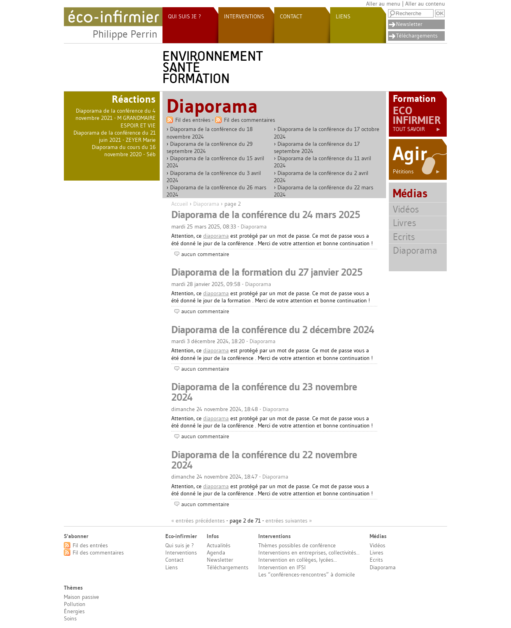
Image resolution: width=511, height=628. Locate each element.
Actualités (218, 545)
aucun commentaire (205, 254)
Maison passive (81, 596)
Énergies (74, 611)
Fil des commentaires (249, 119)
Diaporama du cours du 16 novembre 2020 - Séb (124, 150)
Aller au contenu (425, 3)
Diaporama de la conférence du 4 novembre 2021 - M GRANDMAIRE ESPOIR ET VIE (115, 118)
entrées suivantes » (288, 520)
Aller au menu (383, 3)
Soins (70, 618)
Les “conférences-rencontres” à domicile (306, 574)
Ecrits (404, 236)
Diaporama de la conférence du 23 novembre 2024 (264, 391)
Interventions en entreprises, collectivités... (309, 552)
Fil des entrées (192, 119)
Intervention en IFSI (282, 567)
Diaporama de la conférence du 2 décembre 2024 (272, 329)
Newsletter (409, 24)
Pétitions (417, 171)
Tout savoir (417, 129)
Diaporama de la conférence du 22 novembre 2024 (264, 459)
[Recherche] (411, 13)
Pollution (74, 604)
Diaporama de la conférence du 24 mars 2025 (265, 214)
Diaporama (206, 203)
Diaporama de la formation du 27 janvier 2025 (266, 272)
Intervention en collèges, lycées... (297, 559)
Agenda (216, 552)
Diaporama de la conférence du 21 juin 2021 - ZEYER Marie (114, 136)
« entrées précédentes (198, 520)
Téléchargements (417, 35)
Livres (404, 223)
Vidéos (406, 209)
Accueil (179, 203)
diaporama (216, 235)
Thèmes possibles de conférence (297, 545)
